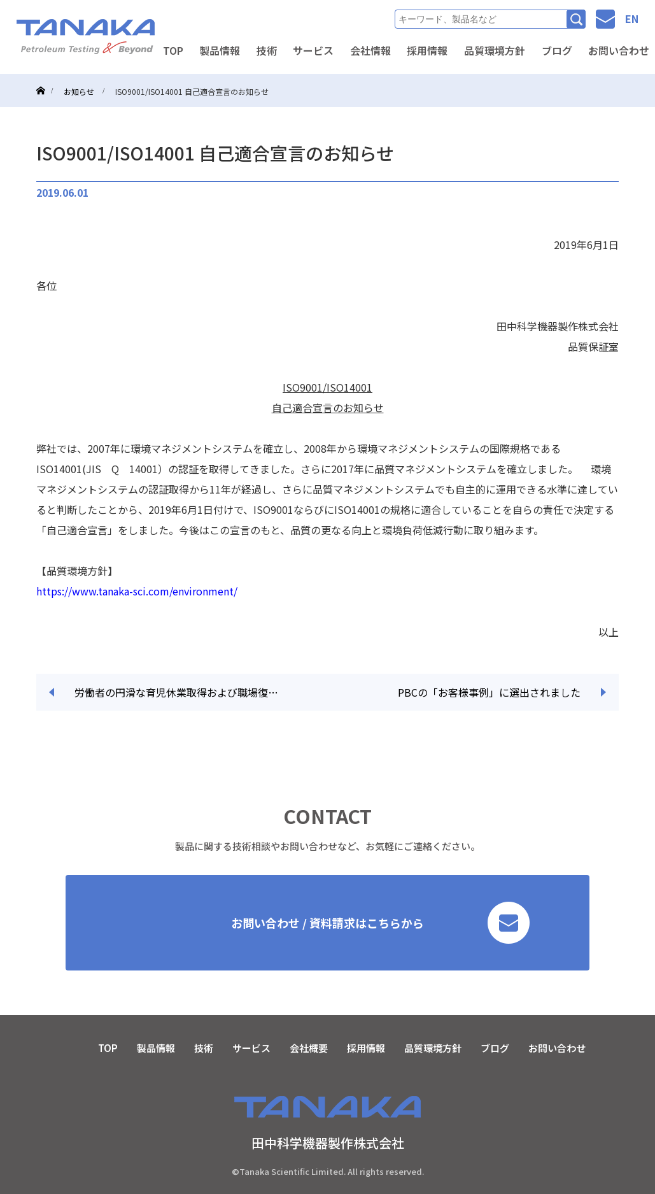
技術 (267, 50)
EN (631, 18)
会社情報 (370, 50)
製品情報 (219, 50)
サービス (313, 50)
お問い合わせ (557, 1048)
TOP (173, 50)
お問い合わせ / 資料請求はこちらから (380, 923)
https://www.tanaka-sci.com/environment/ (136, 591)
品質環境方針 (494, 50)
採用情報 (427, 50)
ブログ (557, 50)
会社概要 (309, 1048)
